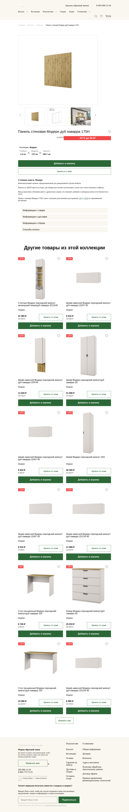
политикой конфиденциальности (55, 806)
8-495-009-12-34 (103, 5)
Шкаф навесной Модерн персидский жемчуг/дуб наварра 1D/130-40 (88, 535)
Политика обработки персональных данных (93, 768)
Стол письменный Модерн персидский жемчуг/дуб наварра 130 (37, 689)
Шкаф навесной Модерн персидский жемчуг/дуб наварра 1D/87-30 (40, 535)
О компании (82, 12)
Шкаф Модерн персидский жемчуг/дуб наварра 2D (85, 381)
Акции (71, 12)
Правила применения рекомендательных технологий (96, 779)
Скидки (63, 12)
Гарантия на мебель (71, 764)
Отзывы (69, 758)
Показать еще (64, 721)
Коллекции (35, 12)
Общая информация (92, 749)
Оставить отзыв (70, 777)
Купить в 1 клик (64, 172)
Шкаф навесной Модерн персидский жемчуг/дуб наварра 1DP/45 (40, 381)
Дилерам (87, 754)
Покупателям (48, 12)
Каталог (21, 12)
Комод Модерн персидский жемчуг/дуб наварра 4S (85, 612)
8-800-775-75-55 (25, 772)
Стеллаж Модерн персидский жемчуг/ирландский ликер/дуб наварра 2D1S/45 (38, 304)
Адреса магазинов (91, 763)
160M (86, 199)
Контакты (87, 758)
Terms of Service (41, 778)
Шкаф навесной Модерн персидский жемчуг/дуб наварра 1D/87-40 (40, 458)
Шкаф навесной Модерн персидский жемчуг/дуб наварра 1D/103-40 (88, 689)
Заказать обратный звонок (77, 5)
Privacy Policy (28, 778)
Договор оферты (90, 774)
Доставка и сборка (71, 770)
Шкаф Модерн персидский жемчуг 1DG (85, 457)
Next (97, 124)
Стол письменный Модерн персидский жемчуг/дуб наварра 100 (37, 612)
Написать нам (33, 763)
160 (80, 199)
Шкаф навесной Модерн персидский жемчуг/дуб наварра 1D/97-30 (88, 304)
